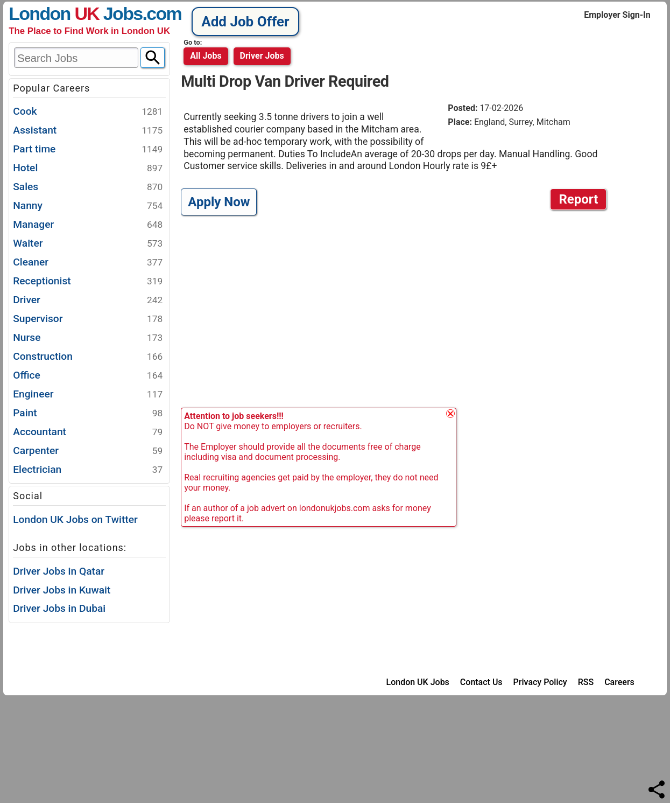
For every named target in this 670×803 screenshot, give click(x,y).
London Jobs (75, 13)
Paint (88, 413)
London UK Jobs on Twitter (75, 519)
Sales (88, 187)
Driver (88, 300)
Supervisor (88, 319)
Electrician (88, 470)
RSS (586, 682)
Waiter (88, 243)
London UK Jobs (417, 682)
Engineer (88, 394)
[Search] (152, 57)
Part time (88, 149)
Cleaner (88, 262)
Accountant (88, 432)
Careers (619, 682)
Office (88, 375)
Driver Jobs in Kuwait (61, 590)
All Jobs (205, 56)
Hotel (88, 168)
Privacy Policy (540, 682)
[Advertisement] (396, 311)
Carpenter (88, 451)
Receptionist (88, 281)
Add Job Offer (245, 21)
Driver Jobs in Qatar (58, 571)
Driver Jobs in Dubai (59, 608)
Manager (88, 225)
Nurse (88, 338)
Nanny (88, 206)
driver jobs (262, 56)
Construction (88, 357)
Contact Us (481, 682)
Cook (88, 111)
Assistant (88, 130)
